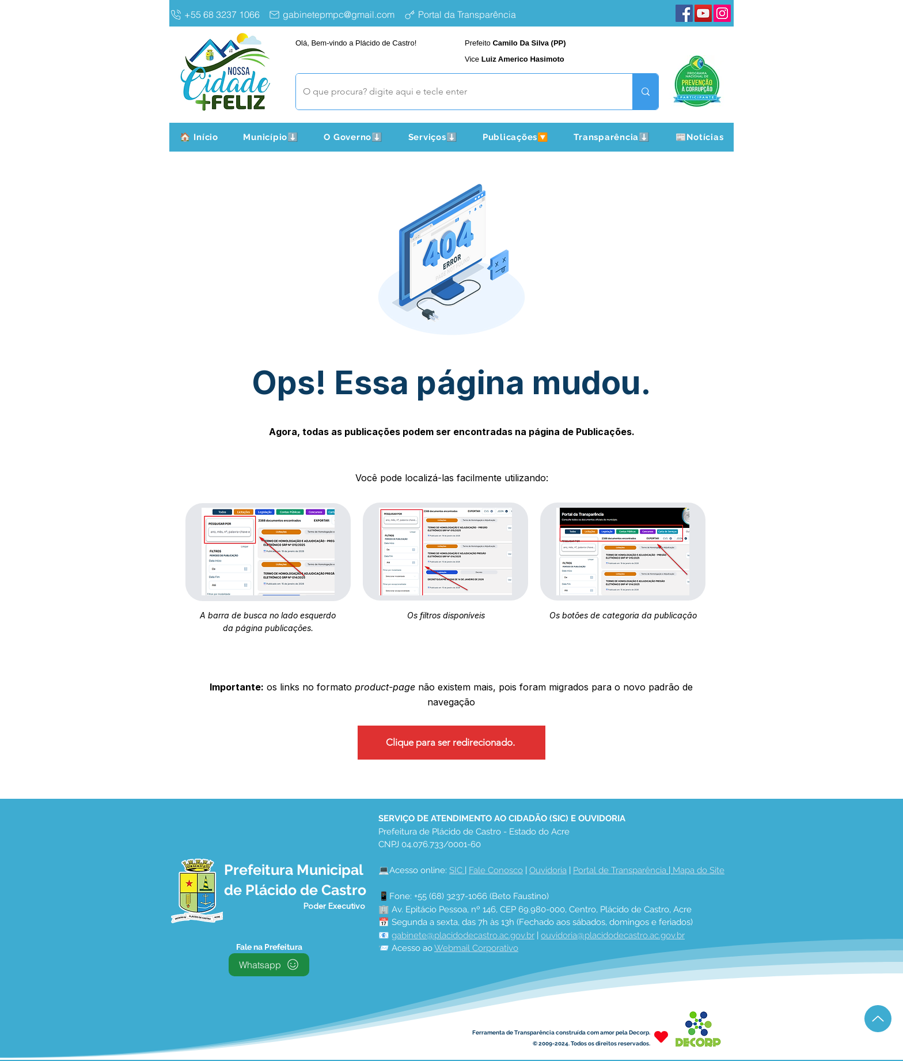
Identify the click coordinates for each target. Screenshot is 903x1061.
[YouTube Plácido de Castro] (703, 13)
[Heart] (661, 1037)
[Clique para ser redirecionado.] (451, 743)
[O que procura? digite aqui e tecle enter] (455, 92)
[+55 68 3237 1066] (216, 14)
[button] (271, 137)
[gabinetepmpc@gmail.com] (334, 14)
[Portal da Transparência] (469, 14)
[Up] (877, 1018)
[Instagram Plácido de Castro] (722, 13)
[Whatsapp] (269, 964)
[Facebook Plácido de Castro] (684, 13)
